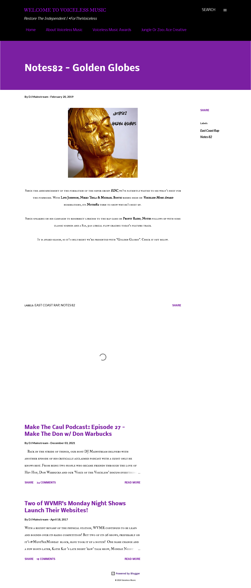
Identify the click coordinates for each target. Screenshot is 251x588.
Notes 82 (206, 137)
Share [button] (204, 110)
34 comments (46, 482)
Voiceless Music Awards (109, 30)
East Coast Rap (209, 130)
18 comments (46, 559)
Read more (132, 482)
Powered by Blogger (125, 573)
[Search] (208, 10)
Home (29, 30)
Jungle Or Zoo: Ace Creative (161, 30)
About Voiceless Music (62, 30)
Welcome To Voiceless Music (65, 10)
